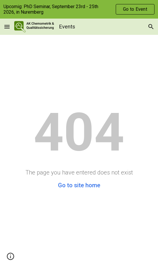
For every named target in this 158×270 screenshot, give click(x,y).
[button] (7, 27)
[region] (79, 9)
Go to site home (79, 185)
